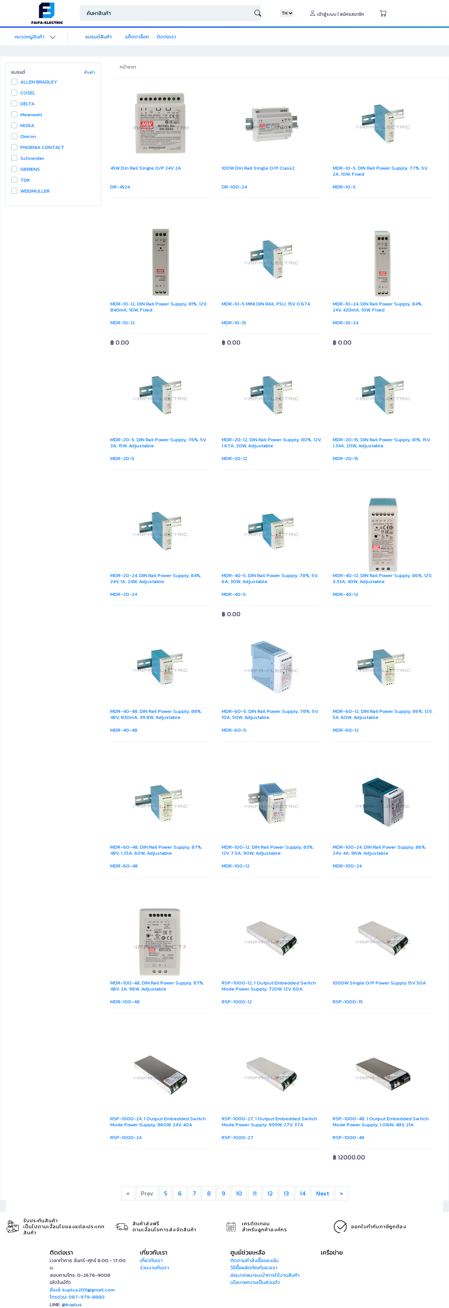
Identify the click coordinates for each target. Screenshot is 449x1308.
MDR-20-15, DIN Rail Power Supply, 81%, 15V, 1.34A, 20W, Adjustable (382, 442)
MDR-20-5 (122, 458)
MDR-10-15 (234, 322)
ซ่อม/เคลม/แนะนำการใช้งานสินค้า (265, 1275)
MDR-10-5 (344, 186)
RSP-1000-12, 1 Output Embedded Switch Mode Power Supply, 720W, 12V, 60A (269, 985)
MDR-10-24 (345, 322)
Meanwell (31, 114)
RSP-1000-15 (348, 1001)
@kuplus (72, 1304)
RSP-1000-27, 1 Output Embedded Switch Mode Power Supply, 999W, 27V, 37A (269, 1121)
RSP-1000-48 (348, 1137)
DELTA (27, 103)
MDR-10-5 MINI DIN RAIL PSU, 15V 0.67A (266, 303)
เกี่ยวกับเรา (151, 1260)
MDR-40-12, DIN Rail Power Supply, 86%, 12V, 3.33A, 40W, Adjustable (382, 578)
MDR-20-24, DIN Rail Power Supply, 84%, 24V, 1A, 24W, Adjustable (155, 578)
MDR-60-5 (234, 730)
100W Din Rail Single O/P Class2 (258, 168)
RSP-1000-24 (126, 1137)
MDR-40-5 (234, 594)
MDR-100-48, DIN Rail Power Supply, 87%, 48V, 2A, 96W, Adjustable (157, 985)
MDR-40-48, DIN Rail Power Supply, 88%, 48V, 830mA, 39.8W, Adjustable (156, 714)
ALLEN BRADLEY (38, 81)
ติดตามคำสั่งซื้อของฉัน (254, 1260)
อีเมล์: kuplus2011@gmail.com (82, 1289)
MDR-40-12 (345, 594)
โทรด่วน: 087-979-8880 (77, 1296)
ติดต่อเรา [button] (61, 1252)
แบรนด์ (18, 72)
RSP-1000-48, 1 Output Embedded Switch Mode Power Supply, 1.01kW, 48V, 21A (381, 1121)
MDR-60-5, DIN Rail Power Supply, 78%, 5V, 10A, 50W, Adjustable (270, 714)
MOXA (27, 125)
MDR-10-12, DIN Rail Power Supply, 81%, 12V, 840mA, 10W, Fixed (158, 306)
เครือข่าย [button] (332, 1252)
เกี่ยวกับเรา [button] (153, 1252)
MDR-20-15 (345, 458)
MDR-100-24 (347, 865)
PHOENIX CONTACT (42, 147)
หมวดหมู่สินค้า (29, 36)
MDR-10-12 (122, 322)
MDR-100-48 (125, 1001)
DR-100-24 (234, 186)
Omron (28, 136)
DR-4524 (120, 186)
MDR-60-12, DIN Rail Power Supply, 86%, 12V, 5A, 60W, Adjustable (382, 714)
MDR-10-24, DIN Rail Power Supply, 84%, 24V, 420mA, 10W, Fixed (378, 306)
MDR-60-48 (124, 865)
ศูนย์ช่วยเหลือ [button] (247, 1252)
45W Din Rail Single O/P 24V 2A (145, 168)
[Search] (166, 13)
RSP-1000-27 (237, 1137)
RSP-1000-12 (237, 1001)
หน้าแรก (128, 66)
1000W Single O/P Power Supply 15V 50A (379, 982)
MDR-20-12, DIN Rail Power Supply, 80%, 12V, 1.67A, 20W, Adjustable (271, 442)
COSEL (27, 92)
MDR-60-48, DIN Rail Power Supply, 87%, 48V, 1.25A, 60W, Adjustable (156, 850)
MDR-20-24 (123, 594)
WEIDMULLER (35, 190)
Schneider (32, 158)
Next (322, 1193)
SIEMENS (30, 169)
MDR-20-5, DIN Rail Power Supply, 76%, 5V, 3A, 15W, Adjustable (158, 442)
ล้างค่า (89, 72)
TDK (25, 180)
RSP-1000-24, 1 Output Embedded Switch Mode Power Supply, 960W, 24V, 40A (158, 1121)
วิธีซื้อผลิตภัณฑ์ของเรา (253, 1267)
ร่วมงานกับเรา (154, 1267)
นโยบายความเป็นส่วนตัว (255, 1282)
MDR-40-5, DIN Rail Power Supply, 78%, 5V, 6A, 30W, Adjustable (270, 578)
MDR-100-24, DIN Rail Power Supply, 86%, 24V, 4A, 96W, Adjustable (379, 850)
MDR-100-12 (236, 865)
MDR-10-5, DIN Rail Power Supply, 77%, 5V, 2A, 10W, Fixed (380, 171)
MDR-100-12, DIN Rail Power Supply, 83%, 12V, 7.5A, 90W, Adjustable (268, 850)
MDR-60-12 (346, 730)
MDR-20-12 (234, 458)
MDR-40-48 (123, 730)
